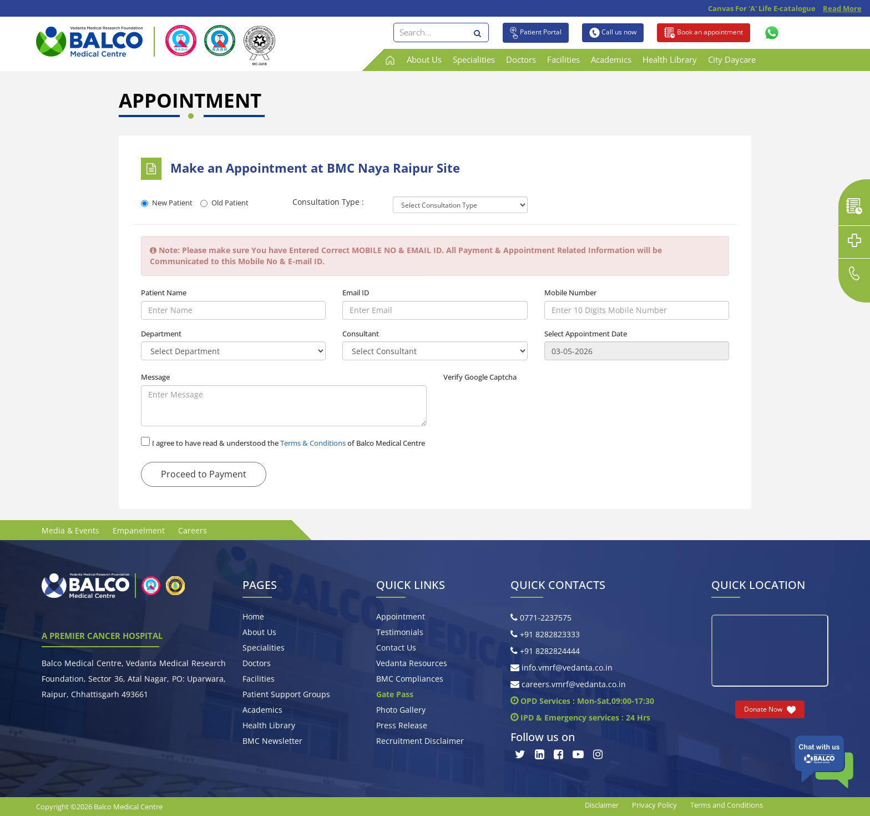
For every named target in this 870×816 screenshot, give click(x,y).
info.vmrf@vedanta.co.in (561, 667)
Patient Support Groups (286, 694)
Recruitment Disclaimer (420, 741)
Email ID (355, 293)
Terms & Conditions (313, 443)
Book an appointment (703, 32)
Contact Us (396, 647)
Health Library (670, 59)
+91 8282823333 (545, 634)
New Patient (167, 203)
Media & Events (70, 530)
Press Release (401, 725)
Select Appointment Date (585, 334)
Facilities (563, 59)
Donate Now (770, 709)
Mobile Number (570, 293)
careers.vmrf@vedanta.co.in (568, 684)
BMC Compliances (409, 678)
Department (161, 334)
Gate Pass (394, 694)
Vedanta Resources (411, 663)
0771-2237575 (540, 617)
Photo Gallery (401, 709)
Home (253, 616)
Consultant (360, 334)
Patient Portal (536, 33)
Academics (611, 59)
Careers (192, 530)
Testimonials (399, 632)
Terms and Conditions (726, 805)
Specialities (474, 59)
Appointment (400, 616)
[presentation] (527, 407)
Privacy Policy (654, 805)
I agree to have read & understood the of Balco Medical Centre (288, 443)
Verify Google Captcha (480, 377)
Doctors (521, 59)
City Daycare (732, 59)
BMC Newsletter (272, 741)
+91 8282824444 (545, 651)
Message (155, 377)
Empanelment (139, 530)
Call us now (612, 32)
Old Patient (224, 203)
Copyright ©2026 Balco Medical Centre (99, 807)
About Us (424, 59)
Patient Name (163, 293)
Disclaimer (602, 805)
